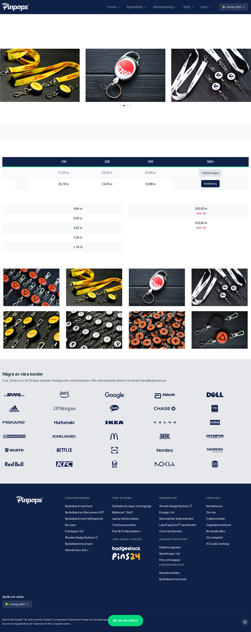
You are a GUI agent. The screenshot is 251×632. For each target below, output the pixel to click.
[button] (121, 105)
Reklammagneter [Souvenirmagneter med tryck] (170, 547)
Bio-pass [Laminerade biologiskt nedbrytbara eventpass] (70, 525)
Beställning (210, 183)
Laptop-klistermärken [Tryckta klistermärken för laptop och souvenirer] (125, 518)
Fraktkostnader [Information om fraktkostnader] (215, 518)
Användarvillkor (216, 531)
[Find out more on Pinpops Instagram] (245, 622)
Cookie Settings (217, 543)
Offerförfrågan (210, 173)
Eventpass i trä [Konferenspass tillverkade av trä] (74, 531)
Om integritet (214, 537)
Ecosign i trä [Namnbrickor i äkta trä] (166, 512)
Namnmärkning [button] (163, 7)
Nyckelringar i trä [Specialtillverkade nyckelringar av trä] (169, 553)
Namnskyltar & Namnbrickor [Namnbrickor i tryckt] (176, 518)
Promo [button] (111, 7)
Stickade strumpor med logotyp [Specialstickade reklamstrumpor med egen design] (131, 506)
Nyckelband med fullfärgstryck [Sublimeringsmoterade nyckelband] (84, 518)
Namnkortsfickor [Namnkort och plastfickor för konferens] (169, 572)
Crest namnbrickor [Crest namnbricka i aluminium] (170, 531)
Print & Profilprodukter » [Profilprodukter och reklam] (127, 531)
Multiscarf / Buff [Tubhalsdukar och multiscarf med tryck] (122, 512)
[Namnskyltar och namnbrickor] (133, 547)
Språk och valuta (13, 596)
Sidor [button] (204, 7)
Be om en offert (125, 620)
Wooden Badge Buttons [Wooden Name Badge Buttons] (81, 537)
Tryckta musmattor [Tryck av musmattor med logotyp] (124, 525)
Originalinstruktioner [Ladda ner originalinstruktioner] (218, 525)
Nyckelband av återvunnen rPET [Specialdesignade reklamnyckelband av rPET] (85, 512)
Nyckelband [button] (135, 7)
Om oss (211, 512)
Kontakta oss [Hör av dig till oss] (214, 506)
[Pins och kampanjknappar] (133, 556)
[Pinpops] (15, 7)
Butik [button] (186, 7)
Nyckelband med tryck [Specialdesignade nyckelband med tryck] (78, 506)
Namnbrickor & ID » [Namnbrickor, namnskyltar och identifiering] (76, 550)
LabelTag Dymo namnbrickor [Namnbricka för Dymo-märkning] (177, 525)
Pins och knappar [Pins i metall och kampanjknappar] (169, 560)
